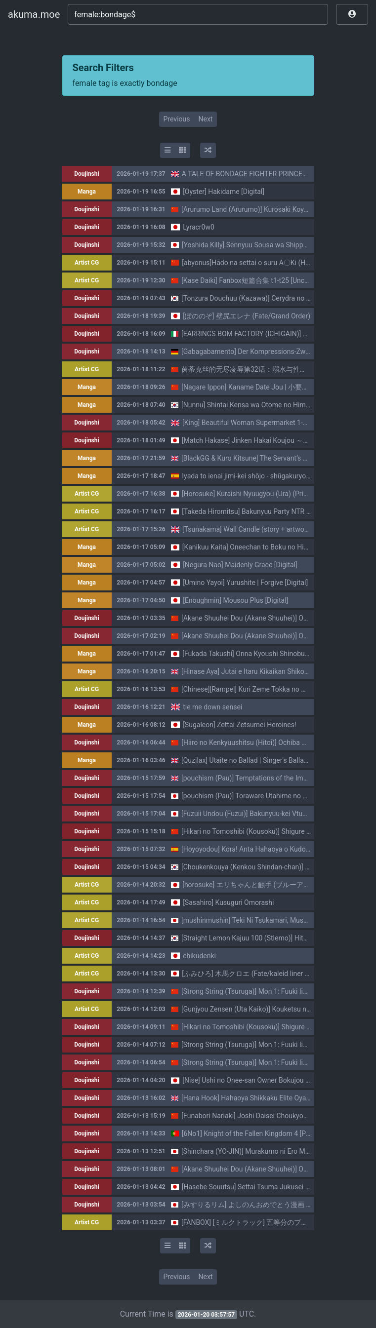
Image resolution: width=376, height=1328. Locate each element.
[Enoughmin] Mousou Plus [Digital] (235, 600)
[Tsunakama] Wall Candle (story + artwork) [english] (261, 529)
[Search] (198, 14)
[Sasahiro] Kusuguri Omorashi (228, 902)
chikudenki (199, 956)
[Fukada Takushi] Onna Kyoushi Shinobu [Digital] (256, 654)
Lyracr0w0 (198, 227)
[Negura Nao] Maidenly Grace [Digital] (240, 565)
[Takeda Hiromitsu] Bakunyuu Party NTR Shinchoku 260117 (272, 511)
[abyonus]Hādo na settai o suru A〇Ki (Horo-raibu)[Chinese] (273, 263)
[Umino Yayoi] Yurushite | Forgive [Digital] (245, 582)
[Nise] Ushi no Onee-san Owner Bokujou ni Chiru (255, 1080)
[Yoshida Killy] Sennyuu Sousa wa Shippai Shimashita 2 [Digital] (279, 245)
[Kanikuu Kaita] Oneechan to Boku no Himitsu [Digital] (264, 547)
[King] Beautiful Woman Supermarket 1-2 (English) (258, 423)
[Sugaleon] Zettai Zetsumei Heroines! (239, 725)
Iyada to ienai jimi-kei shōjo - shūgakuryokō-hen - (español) (271, 476)
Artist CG (87, 262)
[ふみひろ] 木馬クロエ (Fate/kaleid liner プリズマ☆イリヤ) (272, 973)
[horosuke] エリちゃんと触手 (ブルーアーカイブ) (258, 885)
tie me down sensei (212, 707)
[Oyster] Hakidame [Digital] (223, 191)
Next (205, 119)
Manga (87, 191)
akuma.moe (34, 14)
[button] (352, 14)
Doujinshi (86, 173)
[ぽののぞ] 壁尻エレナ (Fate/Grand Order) (246, 316)
